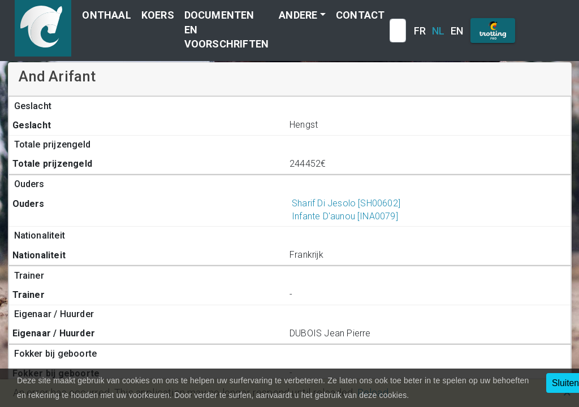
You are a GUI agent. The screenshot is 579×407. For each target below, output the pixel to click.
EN (457, 31)
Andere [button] (298, 15)
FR (420, 31)
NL (438, 31)
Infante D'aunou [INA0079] (344, 216)
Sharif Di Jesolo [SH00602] (345, 203)
